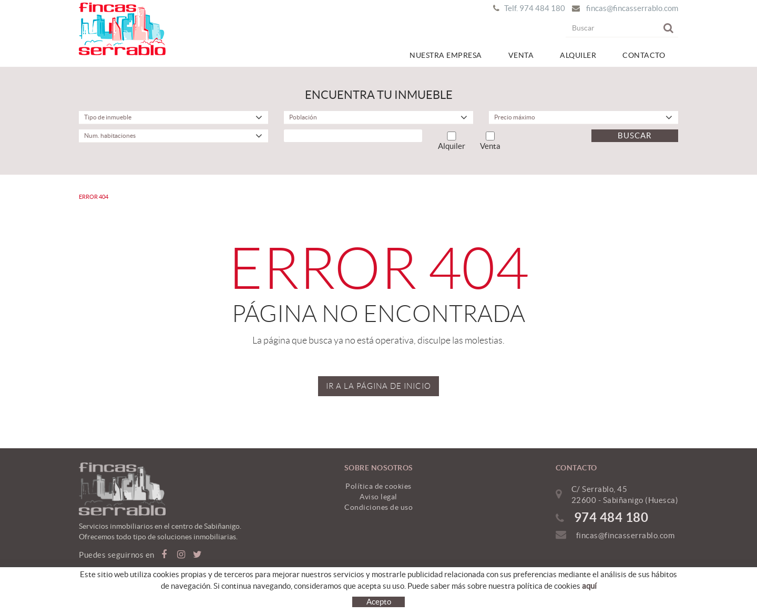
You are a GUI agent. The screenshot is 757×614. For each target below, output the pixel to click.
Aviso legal (378, 496)
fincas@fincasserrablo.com (632, 8)
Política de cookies (378, 486)
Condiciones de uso (378, 507)
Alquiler (451, 141)
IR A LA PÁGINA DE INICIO (378, 386)
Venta (490, 141)
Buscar (635, 135)
